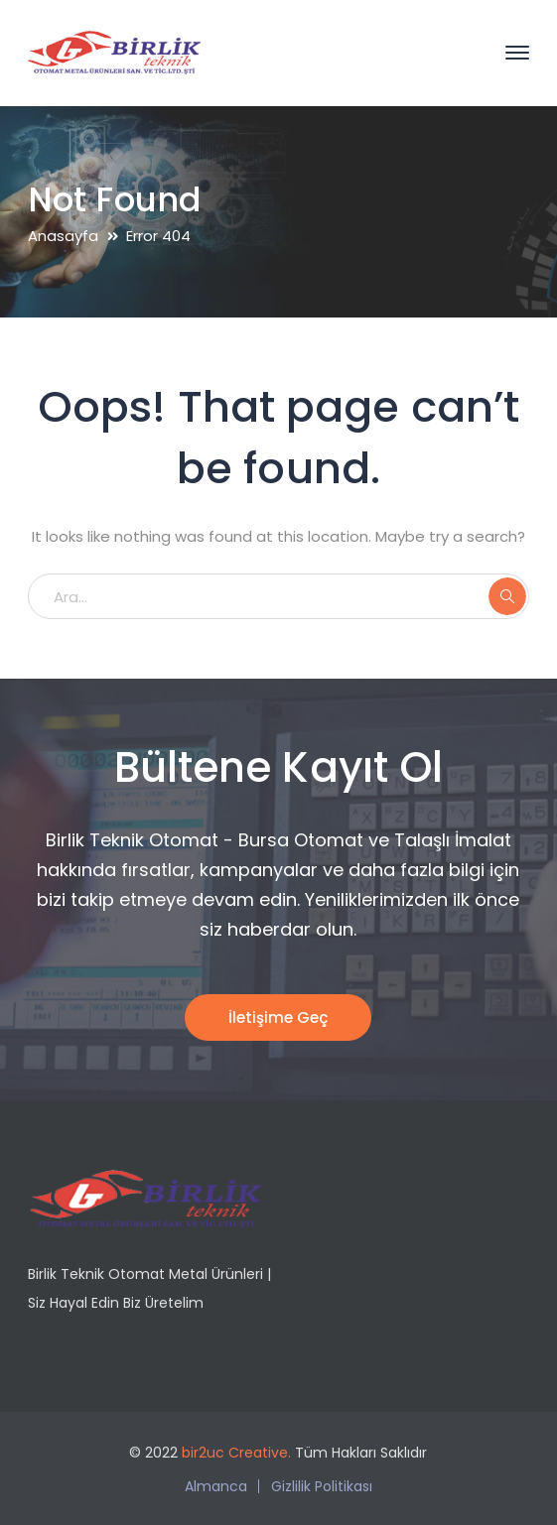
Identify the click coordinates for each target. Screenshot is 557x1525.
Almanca (216, 1486)
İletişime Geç (278, 1017)
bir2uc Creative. (236, 1452)
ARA (507, 596)
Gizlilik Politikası (321, 1486)
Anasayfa (63, 235)
